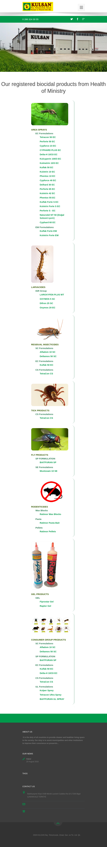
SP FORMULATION (45, 458)
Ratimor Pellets (48, 531)
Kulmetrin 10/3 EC (49, 163)
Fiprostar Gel (47, 601)
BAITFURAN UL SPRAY (52, 699)
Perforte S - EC (47, 210)
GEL (38, 598)
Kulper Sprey (47, 690)
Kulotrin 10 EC (47, 171)
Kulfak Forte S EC (49, 202)
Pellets (39, 527)
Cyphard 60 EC (48, 222)
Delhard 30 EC (47, 184)
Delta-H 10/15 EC (48, 154)
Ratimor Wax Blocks (50, 514)
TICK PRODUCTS (40, 410)
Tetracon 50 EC (48, 137)
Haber (28, 759)
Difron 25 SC (46, 303)
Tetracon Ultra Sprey (50, 694)
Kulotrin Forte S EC (50, 206)
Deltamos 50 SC (48, 356)
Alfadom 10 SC (47, 352)
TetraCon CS (46, 373)
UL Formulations (44, 686)
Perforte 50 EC (47, 141)
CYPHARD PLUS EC (50, 150)
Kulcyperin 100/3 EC (50, 158)
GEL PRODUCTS (40, 594)
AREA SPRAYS (39, 129)
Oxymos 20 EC (47, 307)
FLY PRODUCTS (39, 455)
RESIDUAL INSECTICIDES (45, 344)
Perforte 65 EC (47, 189)
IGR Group (41, 291)
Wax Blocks (42, 510)
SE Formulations (44, 467)
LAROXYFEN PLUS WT (52, 294)
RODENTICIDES (39, 506)
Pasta (38, 519)
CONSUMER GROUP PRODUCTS (48, 639)
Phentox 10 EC (47, 176)
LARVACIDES (38, 287)
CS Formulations (44, 370)
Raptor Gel (45, 606)
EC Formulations (44, 133)
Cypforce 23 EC (48, 145)
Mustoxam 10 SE (48, 471)
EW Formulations (45, 227)
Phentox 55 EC (47, 197)
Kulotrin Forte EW (49, 235)
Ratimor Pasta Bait (49, 523)
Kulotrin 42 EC (47, 193)
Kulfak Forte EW (48, 231)
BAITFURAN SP (48, 462)
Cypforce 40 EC (48, 180)
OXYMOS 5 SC (47, 299)
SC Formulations (44, 348)
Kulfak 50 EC (46, 167)
